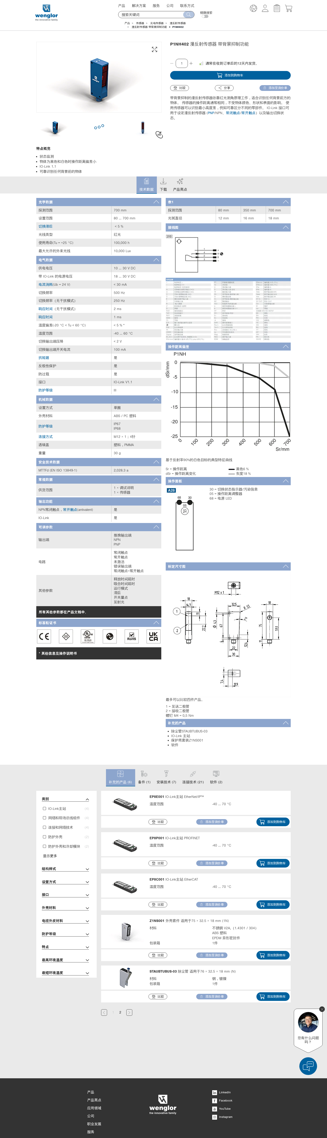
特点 (65, 947)
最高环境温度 (65, 960)
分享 (224, 88)
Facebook (222, 1073)
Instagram (222, 1089)
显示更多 (50, 856)
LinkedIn (221, 1065)
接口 (65, 895)
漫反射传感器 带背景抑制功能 (149, 27)
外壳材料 (65, 908)
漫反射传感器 (178, 23)
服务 (156, 5)
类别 (65, 799)
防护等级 (65, 934)
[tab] (98, 202)
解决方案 (139, 5)
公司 (169, 5)
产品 (121, 5)
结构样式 (65, 869)
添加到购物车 (230, 75)
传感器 (140, 23)
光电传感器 (157, 23)
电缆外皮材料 (65, 921)
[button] (253, 9)
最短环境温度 (65, 973)
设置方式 (65, 882)
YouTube (221, 1081)
